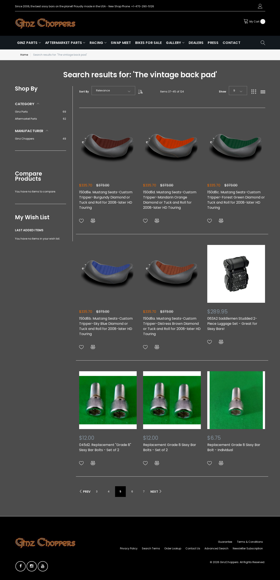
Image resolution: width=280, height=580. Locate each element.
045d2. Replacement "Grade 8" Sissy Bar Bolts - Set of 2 (105, 447)
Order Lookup (172, 548)
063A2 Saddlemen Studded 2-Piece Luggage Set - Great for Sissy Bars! (232, 323)
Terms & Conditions (250, 542)
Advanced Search (216, 548)
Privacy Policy (129, 548)
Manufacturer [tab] (29, 130)
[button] (81, 220)
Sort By (84, 91)
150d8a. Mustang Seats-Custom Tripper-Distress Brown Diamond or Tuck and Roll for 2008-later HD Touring (172, 326)
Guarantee (225, 542)
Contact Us (192, 548)
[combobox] (113, 90)
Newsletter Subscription (248, 548)
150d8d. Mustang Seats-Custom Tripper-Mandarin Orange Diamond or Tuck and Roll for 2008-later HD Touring (169, 200)
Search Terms (151, 548)
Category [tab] (24, 103)
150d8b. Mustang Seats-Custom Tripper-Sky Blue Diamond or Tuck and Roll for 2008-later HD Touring (106, 326)
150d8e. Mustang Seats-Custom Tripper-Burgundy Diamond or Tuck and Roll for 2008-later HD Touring (105, 200)
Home (24, 55)
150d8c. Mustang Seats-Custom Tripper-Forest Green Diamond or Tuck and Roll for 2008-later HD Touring (236, 200)
